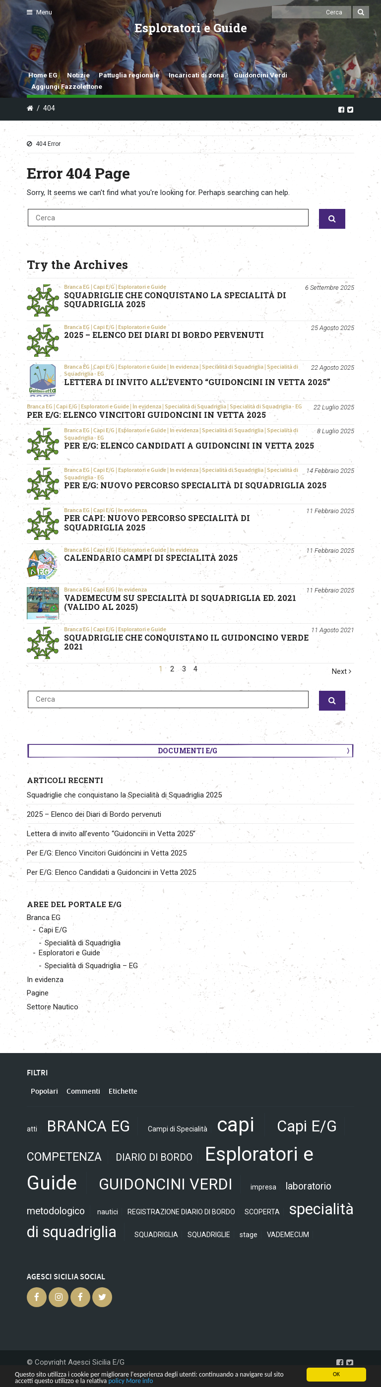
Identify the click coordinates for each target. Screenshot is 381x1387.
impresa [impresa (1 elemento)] (263, 1187)
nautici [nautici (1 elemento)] (107, 1212)
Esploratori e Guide (142, 287)
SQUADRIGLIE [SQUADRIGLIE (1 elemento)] (209, 1235)
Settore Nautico (52, 1006)
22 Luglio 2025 (334, 407)
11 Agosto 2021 (332, 630)
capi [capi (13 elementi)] (235, 1124)
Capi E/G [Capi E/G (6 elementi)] (307, 1126)
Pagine (38, 993)
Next (341, 671)
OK (336, 1374)
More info (139, 1381)
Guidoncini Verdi (260, 75)
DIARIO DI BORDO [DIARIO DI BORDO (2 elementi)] (154, 1157)
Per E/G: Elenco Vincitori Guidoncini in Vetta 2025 (107, 853)
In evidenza (184, 367)
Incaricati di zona (196, 75)
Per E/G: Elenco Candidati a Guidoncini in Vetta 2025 (111, 872)
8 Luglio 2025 (335, 431)
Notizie (78, 75)
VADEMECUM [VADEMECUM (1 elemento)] (288, 1235)
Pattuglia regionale (129, 75)
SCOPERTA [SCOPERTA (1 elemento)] (262, 1212)
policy (116, 1381)
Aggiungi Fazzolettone (66, 86)
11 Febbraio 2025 (330, 511)
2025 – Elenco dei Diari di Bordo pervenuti (94, 814)
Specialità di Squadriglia (232, 367)
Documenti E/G (187, 750)
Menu (39, 12)
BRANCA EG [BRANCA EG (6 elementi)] (88, 1126)
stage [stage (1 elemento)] (248, 1235)
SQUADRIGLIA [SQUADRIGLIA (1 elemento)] (156, 1235)
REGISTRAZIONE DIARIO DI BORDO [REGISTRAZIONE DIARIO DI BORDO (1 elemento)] (181, 1212)
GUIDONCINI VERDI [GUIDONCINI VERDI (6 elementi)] (166, 1184)
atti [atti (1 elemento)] (32, 1129)
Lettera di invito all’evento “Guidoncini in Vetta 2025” (111, 833)
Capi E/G (104, 287)
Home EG (43, 75)
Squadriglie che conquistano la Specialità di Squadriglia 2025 (124, 795)
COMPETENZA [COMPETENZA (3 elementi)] (64, 1157)
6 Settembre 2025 (329, 287)
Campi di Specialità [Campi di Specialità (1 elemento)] (177, 1129)
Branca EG (77, 287)
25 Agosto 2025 (332, 327)
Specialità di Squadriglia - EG (266, 406)
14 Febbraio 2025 (330, 470)
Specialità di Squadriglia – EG (91, 965)
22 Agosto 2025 (332, 367)
